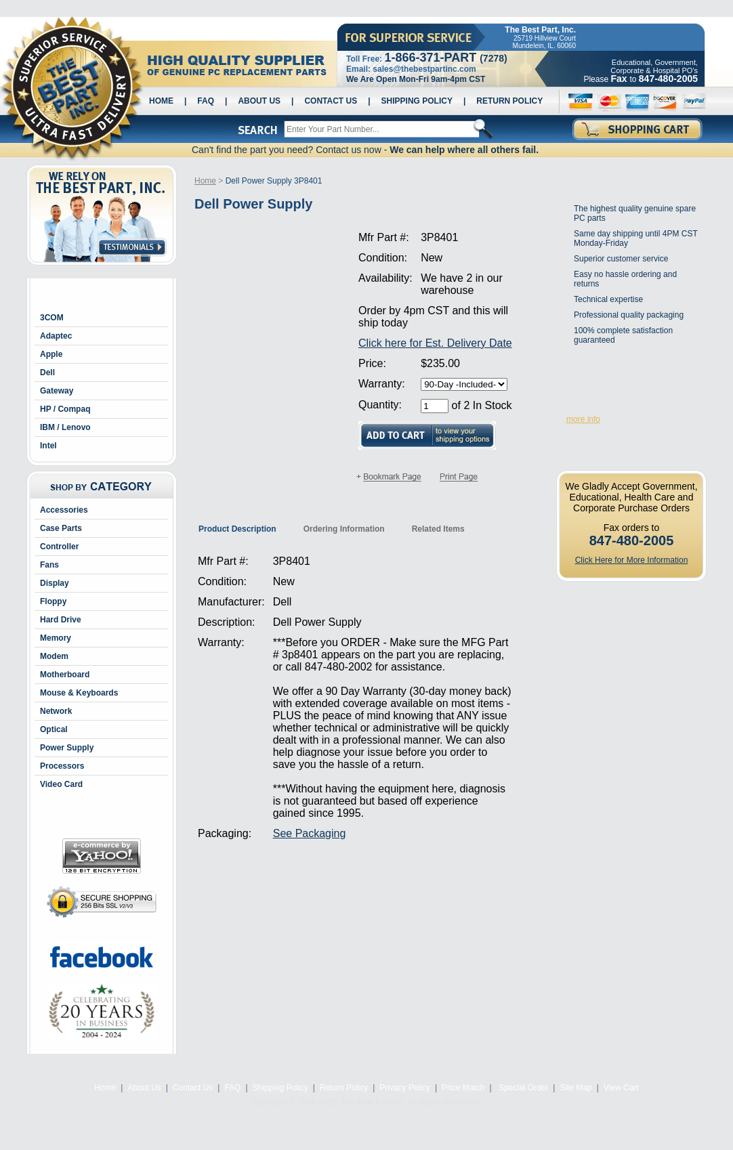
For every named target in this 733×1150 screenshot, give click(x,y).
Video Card (61, 784)
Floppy (53, 601)
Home (161, 101)
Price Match (463, 1087)
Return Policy (509, 101)
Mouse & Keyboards (79, 693)
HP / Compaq (65, 409)
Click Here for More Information (631, 560)
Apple (51, 354)
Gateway (56, 391)
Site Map (575, 1087)
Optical (54, 729)
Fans (49, 565)
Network (56, 711)
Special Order (523, 1087)
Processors (62, 766)
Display (54, 583)
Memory (55, 638)
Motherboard (64, 674)
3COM (52, 317)
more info (583, 419)
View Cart (621, 1087)
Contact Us (330, 101)
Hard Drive (60, 619)
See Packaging (309, 833)
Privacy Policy (404, 1087)
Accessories (64, 510)
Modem (54, 656)
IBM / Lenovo (65, 427)
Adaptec (56, 336)
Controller (59, 546)
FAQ (205, 101)
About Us (259, 101)
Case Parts (61, 528)
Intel (48, 445)
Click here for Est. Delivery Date (435, 343)
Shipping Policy (417, 101)
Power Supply (66, 747)
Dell (47, 372)
